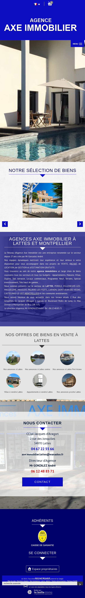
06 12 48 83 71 (42, 471)
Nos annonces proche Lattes (69, 392)
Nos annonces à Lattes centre (37, 369)
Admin (48, 581)
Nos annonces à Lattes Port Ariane (67, 369)
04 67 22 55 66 (42, 448)
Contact (43, 481)
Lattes (40, 300)
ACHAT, (74, 263)
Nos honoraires (35, 581)
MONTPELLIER (32, 293)
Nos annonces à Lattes (13, 369)
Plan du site (12, 581)
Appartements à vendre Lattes (40, 392)
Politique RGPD (72, 581)
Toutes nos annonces (58, 581)
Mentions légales (23, 581)
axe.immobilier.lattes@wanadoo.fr (42, 454)
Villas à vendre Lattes (13, 392)
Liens (43, 581)
